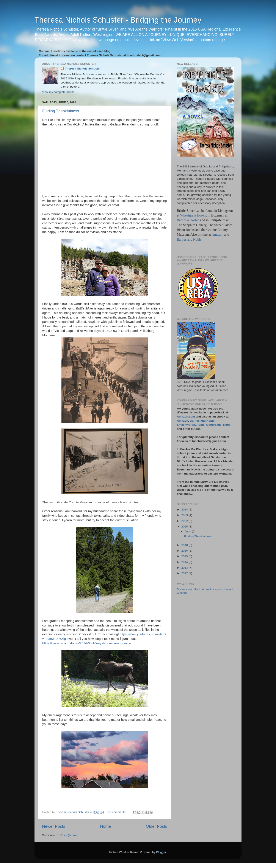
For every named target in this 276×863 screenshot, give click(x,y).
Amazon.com (186, 416)
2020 (185, 526)
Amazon (217, 234)
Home (105, 826)
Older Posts (156, 826)
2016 (185, 550)
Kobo (227, 424)
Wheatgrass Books (193, 215)
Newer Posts (53, 826)
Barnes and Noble (189, 239)
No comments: (117, 812)
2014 (185, 562)
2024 (185, 509)
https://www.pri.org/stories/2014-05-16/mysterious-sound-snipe (86, 643)
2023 (185, 515)
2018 (185, 545)
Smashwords (186, 424)
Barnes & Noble (188, 220)
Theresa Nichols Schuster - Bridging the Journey (117, 19)
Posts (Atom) (68, 835)
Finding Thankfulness (60, 111)
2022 (185, 521)
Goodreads (213, 424)
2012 (185, 573)
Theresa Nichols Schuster (83, 68)
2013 (185, 567)
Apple (200, 424)
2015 (185, 556)
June (188, 531)
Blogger (161, 852)
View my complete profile (58, 92)
